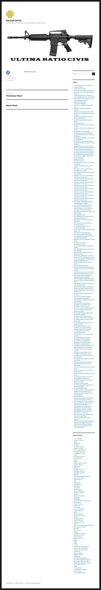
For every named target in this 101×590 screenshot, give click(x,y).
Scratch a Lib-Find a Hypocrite (81, 546)
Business (76, 445)
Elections (76, 474)
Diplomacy (76, 466)
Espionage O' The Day (79, 478)
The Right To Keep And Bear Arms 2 (83, 354)
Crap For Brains (78, 458)
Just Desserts (77, 505)
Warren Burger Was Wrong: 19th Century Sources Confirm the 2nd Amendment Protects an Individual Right (84, 403)
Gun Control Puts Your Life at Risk (82, 210)
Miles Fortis (9, 75)
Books (75, 442)
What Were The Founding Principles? (83, 424)
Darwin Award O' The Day (80, 463)
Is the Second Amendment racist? (82, 233)
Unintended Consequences (80, 569)
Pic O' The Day (77, 530)
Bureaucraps (77, 443)
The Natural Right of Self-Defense (82, 337)
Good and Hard (77, 484)
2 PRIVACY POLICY (78, 87)
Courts (75, 455)
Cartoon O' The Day (79, 447)
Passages (76, 528)
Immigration (77, 499)
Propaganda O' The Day (80, 533)
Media (75, 512)
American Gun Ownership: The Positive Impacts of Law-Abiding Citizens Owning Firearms (84, 113)
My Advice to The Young (80, 242)
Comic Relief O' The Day (80, 450)
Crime (75, 460)
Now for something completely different (84, 525)
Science (76, 545)
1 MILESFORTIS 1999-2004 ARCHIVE (83, 85)
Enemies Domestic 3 (79, 161)
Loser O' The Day (78, 510)
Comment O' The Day (79, 451)
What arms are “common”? (81, 412)
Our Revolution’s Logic (79, 244)
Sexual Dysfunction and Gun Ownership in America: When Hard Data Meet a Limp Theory (84, 280)
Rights (75, 540)
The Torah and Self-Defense (81, 383)
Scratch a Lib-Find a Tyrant (81, 550)
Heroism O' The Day (79, 492)
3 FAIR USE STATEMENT (80, 89)
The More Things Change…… (81, 558)
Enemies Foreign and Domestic (82, 476)
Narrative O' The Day (79, 522)
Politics (76, 532)
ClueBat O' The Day (78, 448)
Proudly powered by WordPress (32, 583)
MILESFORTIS (13, 20)
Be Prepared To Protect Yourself (82, 131)
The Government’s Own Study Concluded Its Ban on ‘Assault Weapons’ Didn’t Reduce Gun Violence (84, 309)
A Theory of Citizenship (80, 102)
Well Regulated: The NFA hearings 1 (83, 406)
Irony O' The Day (78, 504)
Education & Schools (79, 473)
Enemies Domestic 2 (79, 159)
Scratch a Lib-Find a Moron (81, 548)
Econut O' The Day (78, 469)
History (76, 494)
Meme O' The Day (78, 514)
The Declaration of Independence (82, 298)
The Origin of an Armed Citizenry (82, 339)
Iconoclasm (77, 497)
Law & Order (77, 507)
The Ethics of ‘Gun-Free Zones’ (82, 306)
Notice (75, 523)
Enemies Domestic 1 (79, 157)
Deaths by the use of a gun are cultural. (83, 146)
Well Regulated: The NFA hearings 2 (83, 408)
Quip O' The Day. (78, 537)
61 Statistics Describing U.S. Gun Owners (84, 90)
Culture (76, 461)
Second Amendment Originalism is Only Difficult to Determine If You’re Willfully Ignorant (84, 269)
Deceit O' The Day (78, 465)
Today (75, 566)
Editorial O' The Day (79, 471)
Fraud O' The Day (78, 479)
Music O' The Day (78, 520)
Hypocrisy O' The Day (79, 496)
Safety (75, 543)
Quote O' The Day (78, 538)
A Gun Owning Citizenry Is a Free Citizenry (84, 97)
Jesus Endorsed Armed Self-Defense (83, 234)
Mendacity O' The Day (79, 515)
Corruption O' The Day (79, 453)
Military (76, 517)
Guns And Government (79, 215)
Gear (75, 481)
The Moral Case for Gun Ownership (82, 329)
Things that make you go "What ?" (82, 563)
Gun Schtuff (77, 487)
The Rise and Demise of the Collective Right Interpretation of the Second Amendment (83, 363)
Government (77, 486)
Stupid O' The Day (78, 554)
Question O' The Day (79, 535)
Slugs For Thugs (78, 553)
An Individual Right (79, 123)
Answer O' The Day (78, 440)
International (77, 502)
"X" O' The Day (78, 438)
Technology (77, 556)
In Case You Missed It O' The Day (82, 501)
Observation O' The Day (80, 527)
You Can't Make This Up (80, 572)
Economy (76, 468)
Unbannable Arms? (79, 396)
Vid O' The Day (77, 571)
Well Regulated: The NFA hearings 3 (83, 409)
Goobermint (77, 483)
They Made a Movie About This (81, 561)
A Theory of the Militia (79, 103)
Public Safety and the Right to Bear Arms (84, 255)
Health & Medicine (78, 491)
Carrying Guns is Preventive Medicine (83, 133)
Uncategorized (10, 80)
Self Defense (77, 551)
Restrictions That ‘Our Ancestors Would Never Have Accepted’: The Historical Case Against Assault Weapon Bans (84, 259)
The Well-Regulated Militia (80, 388)
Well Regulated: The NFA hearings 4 (83, 411)
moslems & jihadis (78, 519)
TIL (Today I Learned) (79, 564)
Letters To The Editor (79, 509)
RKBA (75, 541)
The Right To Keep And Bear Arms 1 (83, 352)
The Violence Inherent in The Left (82, 559)
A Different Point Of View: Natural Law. (83, 95)
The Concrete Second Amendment (82, 296)
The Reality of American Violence (82, 344)
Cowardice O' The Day (79, 456)
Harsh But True (78, 489)
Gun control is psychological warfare (83, 205)
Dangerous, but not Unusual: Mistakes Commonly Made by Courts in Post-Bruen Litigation (84, 143)
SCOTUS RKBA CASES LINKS (81, 265)
